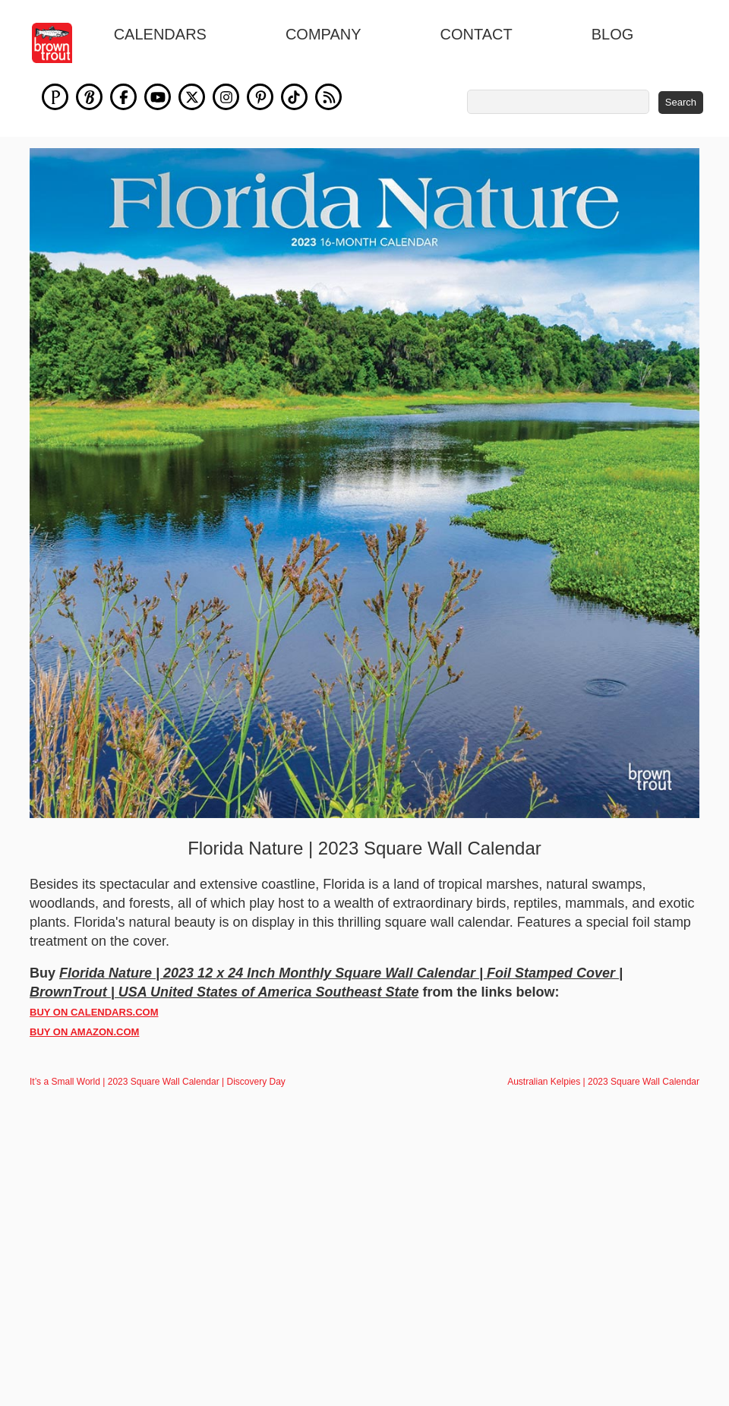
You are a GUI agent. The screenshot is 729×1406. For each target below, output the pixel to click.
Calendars (160, 34)
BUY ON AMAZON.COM (84, 1032)
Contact (476, 34)
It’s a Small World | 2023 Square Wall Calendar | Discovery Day (158, 1081)
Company (323, 34)
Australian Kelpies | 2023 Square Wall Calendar (603, 1081)
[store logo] (60, 43)
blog (613, 34)
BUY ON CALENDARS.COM (94, 1012)
